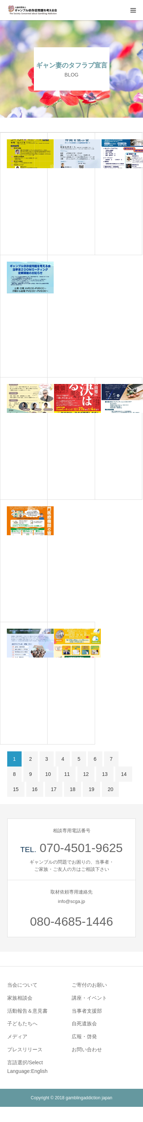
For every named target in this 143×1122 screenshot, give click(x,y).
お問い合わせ (87, 1049)
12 (86, 774)
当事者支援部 (87, 1011)
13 (105, 774)
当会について (22, 985)
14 (124, 774)
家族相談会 (19, 998)
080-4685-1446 (71, 921)
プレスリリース (25, 1049)
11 (67, 774)
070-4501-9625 (81, 848)
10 (48, 774)
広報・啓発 (84, 1036)
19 (91, 789)
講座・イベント (89, 998)
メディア (17, 1036)
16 (35, 789)
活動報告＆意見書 (27, 1011)
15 (16, 789)
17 (54, 789)
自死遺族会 (84, 1023)
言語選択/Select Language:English (27, 1067)
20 (110, 789)
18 (73, 789)
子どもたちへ (22, 1023)
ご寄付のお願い (89, 985)
